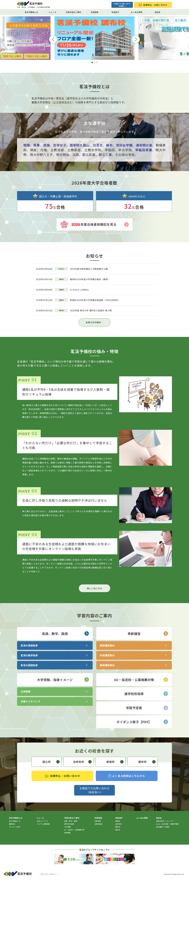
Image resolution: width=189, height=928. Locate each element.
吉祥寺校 (82, 810)
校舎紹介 (115, 13)
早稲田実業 (143, 198)
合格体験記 (98, 872)
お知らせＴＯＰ (42, 869)
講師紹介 (12, 872)
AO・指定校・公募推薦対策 (141, 727)
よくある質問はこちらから (126, 824)
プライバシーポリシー (48, 922)
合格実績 (94, 13)
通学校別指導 (146, 741)
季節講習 (148, 681)
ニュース (52, 13)
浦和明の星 (144, 193)
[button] (92, 110)
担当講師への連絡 (162, 875)
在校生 (157, 13)
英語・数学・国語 (70, 869)
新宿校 (115, 810)
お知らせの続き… (94, 370)
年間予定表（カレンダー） (166, 869)
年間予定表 (147, 756)
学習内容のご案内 (73, 13)
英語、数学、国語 (65, 681)
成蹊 (46, 193)
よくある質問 (136, 12)
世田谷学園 (124, 193)
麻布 (109, 193)
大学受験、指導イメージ (63, 727)
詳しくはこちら (94, 636)
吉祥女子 (59, 193)
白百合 (98, 193)
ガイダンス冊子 (14, 875)
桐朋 (26, 193)
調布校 (147, 810)
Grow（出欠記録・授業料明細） (168, 872)
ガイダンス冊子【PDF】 (142, 769)
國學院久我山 (80, 193)
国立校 (51, 810)
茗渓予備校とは (31, 13)
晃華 (36, 193)
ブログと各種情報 (43, 872)
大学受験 (67, 875)
